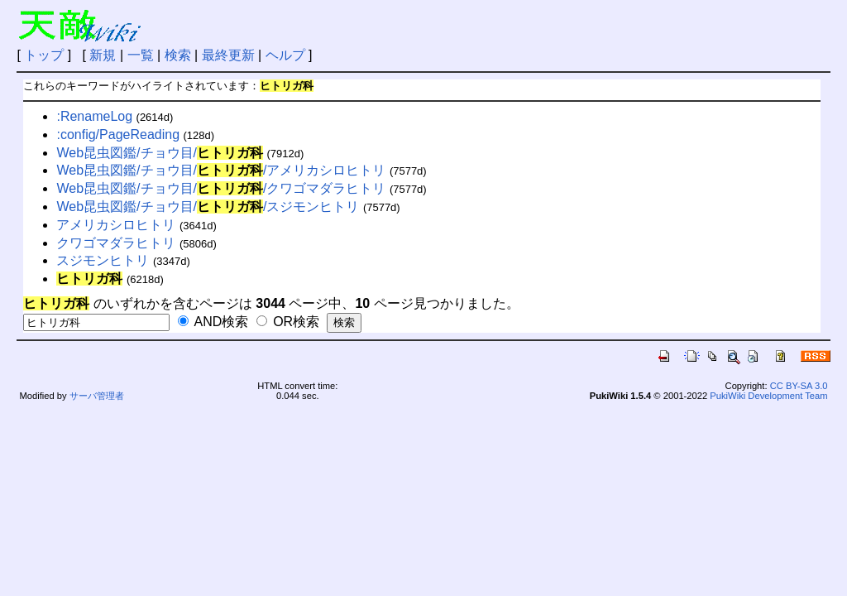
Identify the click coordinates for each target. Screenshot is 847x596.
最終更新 (228, 55)
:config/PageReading (117, 134)
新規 (102, 55)
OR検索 (287, 322)
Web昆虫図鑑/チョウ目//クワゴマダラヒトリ (220, 188)
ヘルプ (285, 55)
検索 (178, 55)
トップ (44, 55)
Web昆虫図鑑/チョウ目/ (159, 153)
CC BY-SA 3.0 (799, 386)
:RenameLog (94, 116)
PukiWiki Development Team (768, 396)
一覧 (140, 55)
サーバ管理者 (96, 396)
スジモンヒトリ (102, 260)
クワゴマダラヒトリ (115, 243)
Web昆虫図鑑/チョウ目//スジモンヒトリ (207, 206)
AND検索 (213, 322)
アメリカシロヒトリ (115, 225)
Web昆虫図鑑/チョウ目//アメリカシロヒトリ (220, 170)
